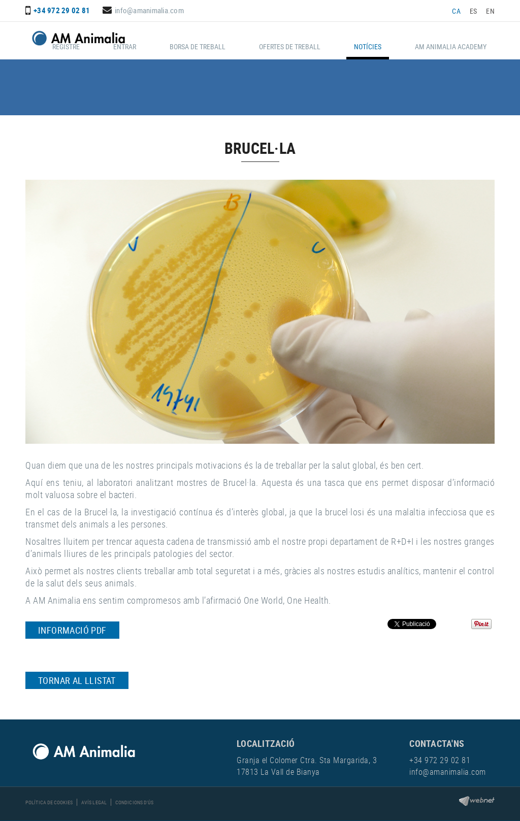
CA (456, 11)
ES (473, 11)
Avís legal (94, 802)
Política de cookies (49, 802)
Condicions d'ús (134, 802)
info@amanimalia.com (149, 10)
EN (490, 11)
